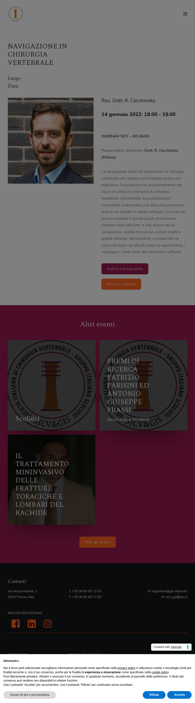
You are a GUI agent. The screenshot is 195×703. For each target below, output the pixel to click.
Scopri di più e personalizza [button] (29, 694)
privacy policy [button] (127, 668)
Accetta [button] (179, 694)
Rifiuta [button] (154, 694)
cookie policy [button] (160, 672)
